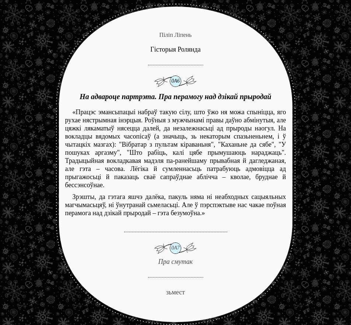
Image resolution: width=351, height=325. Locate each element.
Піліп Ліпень (175, 35)
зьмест (175, 292)
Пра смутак (175, 248)
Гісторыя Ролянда (175, 49)
